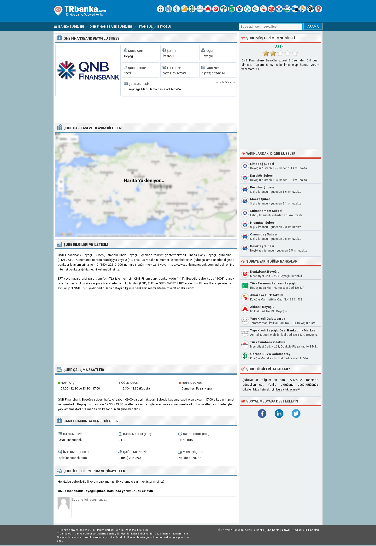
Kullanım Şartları (103, 530)
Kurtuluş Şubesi (262, 187)
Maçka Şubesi (260, 199)
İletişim (143, 530)
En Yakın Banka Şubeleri (236, 530)
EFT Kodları (312, 530)
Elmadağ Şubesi (262, 164)
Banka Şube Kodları (268, 530)
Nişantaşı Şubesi (263, 222)
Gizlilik (126, 530)
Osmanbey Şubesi (263, 234)
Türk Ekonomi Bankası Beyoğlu (273, 283)
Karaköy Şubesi (262, 175)
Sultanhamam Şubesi (266, 211)
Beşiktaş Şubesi (262, 246)
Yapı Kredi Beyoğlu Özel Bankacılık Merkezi (283, 330)
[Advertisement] (146, 109)
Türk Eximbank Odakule (268, 342)
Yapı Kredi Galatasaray (267, 318)
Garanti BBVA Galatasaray (270, 354)
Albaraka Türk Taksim (266, 295)
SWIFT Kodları (293, 530)
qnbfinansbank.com (73, 458)
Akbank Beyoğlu (262, 307)
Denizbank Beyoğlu (264, 271)
